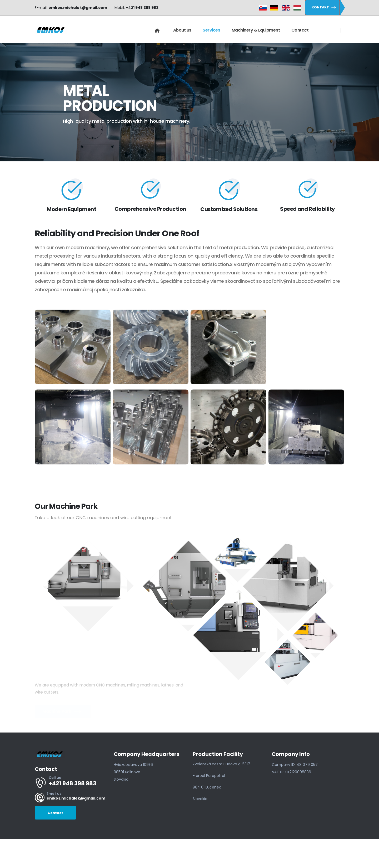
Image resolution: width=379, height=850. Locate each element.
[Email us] (71, 797)
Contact (300, 30)
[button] (322, 7)
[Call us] (71, 782)
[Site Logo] (51, 30)
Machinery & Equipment (256, 30)
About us (182, 30)
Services (211, 30)
